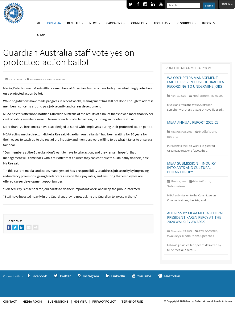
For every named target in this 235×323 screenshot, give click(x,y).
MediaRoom (201, 95)
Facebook (37, 276)
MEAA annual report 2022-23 (193, 122)
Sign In (227, 4)
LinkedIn (115, 276)
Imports (208, 23)
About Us (162, 23)
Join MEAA (53, 23)
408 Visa (80, 301)
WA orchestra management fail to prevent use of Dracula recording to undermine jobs (195, 82)
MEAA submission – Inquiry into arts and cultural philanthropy (191, 168)
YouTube (141, 276)
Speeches (207, 236)
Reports (172, 136)
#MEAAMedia (208, 231)
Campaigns (115, 23)
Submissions (176, 186)
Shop (41, 35)
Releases (217, 95)
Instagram (88, 276)
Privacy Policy (104, 301)
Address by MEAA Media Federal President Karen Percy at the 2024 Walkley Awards (195, 217)
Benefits (75, 23)
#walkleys (174, 236)
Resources (186, 23)
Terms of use (132, 301)
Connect (139, 23)
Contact (10, 301)
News (94, 23)
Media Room (32, 301)
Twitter (62, 276)
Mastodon (169, 276)
